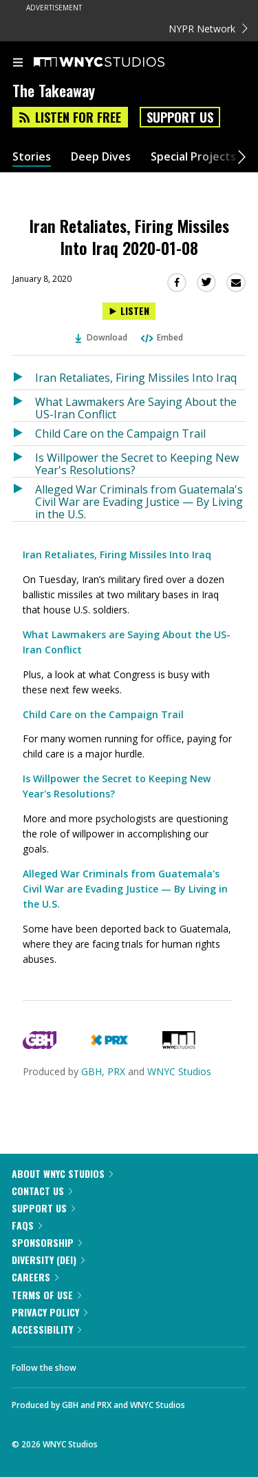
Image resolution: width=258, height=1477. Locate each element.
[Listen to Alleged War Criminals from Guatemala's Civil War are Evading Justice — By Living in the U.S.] (23, 499)
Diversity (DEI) (48, 1259)
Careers (35, 1277)
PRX (116, 1071)
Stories (31, 156)
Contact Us (42, 1190)
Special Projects (193, 156)
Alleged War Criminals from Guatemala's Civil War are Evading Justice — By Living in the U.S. (139, 501)
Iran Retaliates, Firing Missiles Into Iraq (136, 377)
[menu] (18, 63)
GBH (91, 1071)
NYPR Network (208, 28)
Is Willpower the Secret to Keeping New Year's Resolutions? (137, 463)
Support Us (180, 117)
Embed (161, 337)
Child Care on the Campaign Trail (120, 433)
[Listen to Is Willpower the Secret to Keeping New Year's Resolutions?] (23, 461)
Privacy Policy (49, 1312)
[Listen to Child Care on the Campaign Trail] (23, 433)
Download (101, 337)
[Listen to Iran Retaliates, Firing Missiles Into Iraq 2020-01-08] (129, 311)
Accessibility (46, 1329)
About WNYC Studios (62, 1173)
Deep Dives (101, 156)
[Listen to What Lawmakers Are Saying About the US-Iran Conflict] (23, 405)
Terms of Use (46, 1294)
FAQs (27, 1225)
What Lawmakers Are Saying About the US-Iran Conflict (136, 407)
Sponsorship (47, 1242)
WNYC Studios (179, 1071)
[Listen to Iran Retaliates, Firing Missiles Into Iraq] (23, 377)
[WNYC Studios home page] (116, 63)
